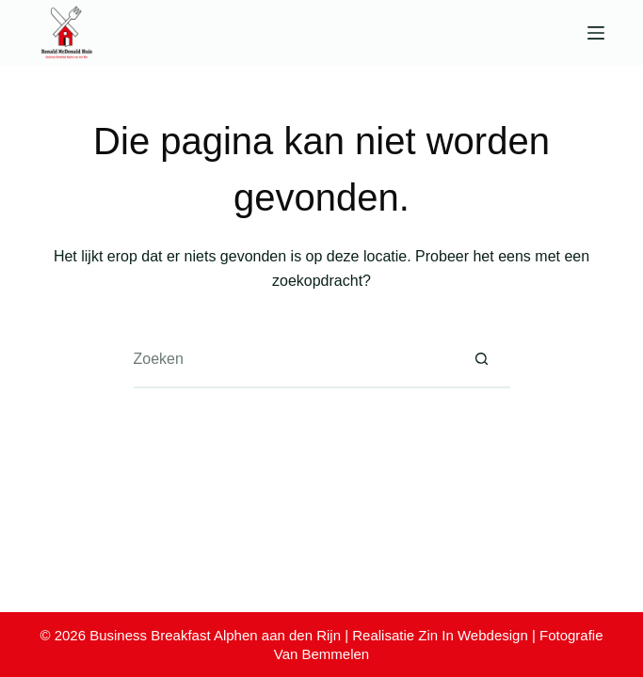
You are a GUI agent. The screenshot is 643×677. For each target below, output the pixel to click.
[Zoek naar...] (294, 360)
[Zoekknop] (482, 360)
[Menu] (595, 32)
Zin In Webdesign (472, 635)
